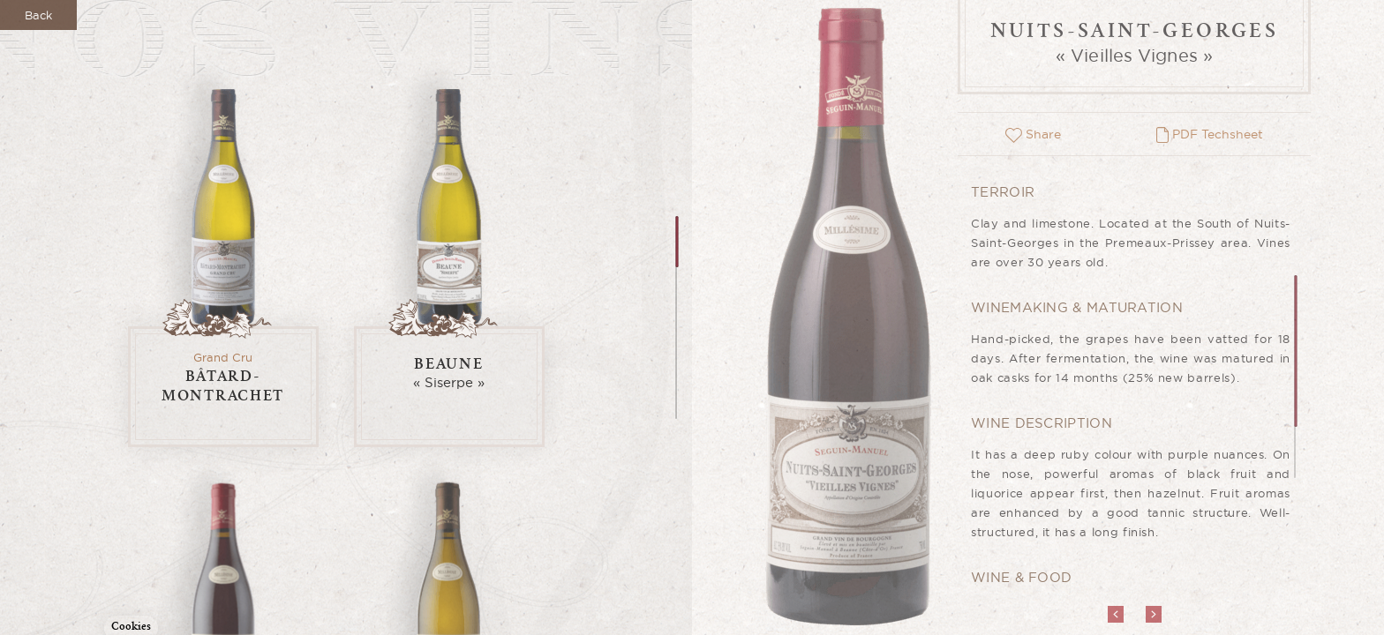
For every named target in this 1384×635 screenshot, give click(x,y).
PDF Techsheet (1209, 134)
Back (38, 15)
